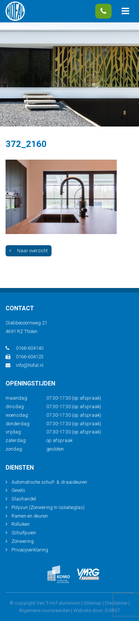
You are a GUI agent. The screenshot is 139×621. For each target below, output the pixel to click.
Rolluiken (20, 524)
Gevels (18, 490)
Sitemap (93, 603)
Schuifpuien (23, 532)
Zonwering (22, 541)
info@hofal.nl (24, 365)
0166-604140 (103, 11)
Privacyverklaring (29, 550)
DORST (112, 610)
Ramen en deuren (29, 516)
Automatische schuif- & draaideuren (49, 482)
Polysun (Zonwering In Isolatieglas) (48, 507)
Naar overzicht (28, 250)
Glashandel (23, 499)
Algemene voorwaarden (44, 610)
